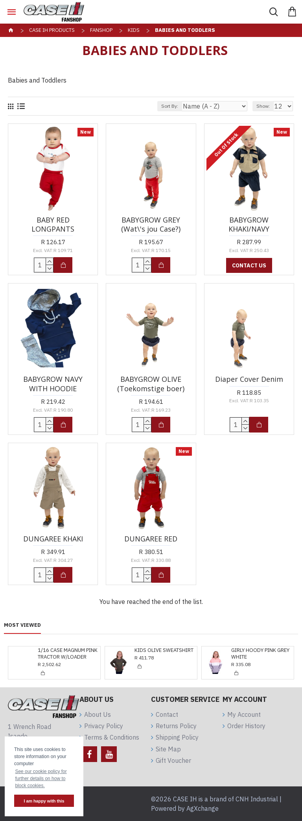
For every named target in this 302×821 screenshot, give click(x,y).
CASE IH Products (52, 30)
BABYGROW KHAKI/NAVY (248, 224)
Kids (134, 30)
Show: (263, 106)
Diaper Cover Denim (249, 379)
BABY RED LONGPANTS (52, 224)
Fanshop (101, 30)
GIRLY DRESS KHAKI (254, 650)
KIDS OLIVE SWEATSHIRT (67, 650)
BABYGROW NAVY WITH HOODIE (53, 384)
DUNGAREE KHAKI (53, 538)
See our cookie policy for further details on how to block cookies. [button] (40, 778)
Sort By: (169, 106)
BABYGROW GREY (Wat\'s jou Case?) (150, 224)
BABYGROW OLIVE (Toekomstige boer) (150, 384)
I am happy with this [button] (44, 801)
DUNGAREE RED (150, 538)
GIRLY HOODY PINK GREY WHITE (163, 653)
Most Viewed (22, 625)
